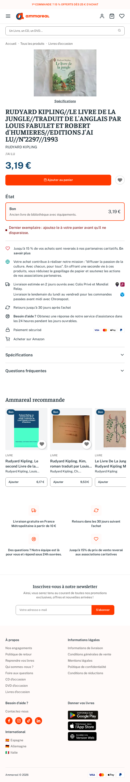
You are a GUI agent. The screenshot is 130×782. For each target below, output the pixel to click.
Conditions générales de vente (89, 654)
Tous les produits (32, 43)
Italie (11, 752)
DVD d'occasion (16, 685)
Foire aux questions (19, 673)
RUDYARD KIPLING (21, 147)
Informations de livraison (85, 648)
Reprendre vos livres (19, 660)
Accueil (10, 43)
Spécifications (65, 101)
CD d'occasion (15, 679)
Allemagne (15, 746)
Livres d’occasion (60, 43)
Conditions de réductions (85, 673)
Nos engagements (18, 648)
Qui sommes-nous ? (19, 667)
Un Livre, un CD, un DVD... (65, 31)
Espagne (14, 740)
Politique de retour (18, 654)
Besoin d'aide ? (24, 317)
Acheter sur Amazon (28, 339)
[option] (65, 212)
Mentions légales (80, 660)
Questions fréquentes (65, 371)
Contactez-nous (16, 711)
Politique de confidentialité (87, 667)
